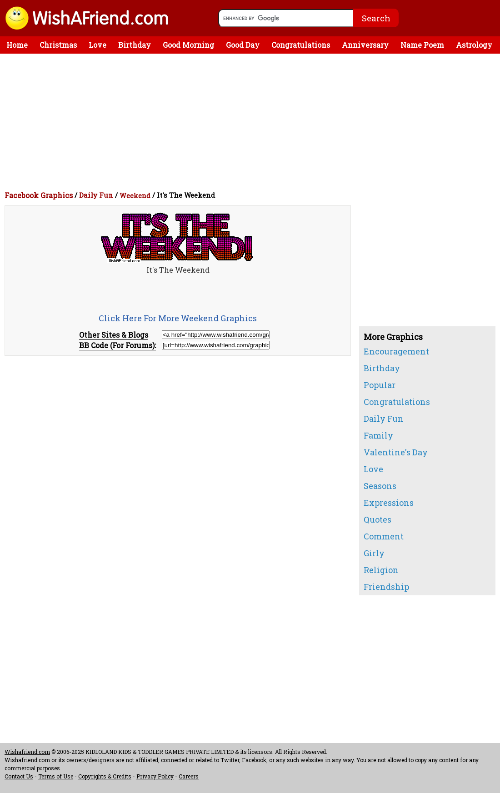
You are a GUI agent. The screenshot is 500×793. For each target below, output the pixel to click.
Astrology (474, 45)
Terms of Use (55, 776)
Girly (374, 553)
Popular (379, 384)
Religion (381, 569)
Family (378, 435)
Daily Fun (96, 194)
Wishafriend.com (27, 751)
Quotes (377, 519)
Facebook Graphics (39, 195)
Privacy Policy (155, 776)
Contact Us (19, 776)
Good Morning (188, 45)
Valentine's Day (396, 452)
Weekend (135, 195)
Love (97, 45)
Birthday (134, 45)
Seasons (380, 485)
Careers (189, 776)
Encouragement (396, 351)
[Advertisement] (252, 121)
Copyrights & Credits (104, 776)
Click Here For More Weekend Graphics (178, 318)
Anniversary (365, 45)
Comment (384, 536)
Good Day (243, 45)
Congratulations (300, 45)
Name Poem (422, 45)
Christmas (58, 45)
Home (17, 45)
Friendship (386, 586)
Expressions (389, 502)
